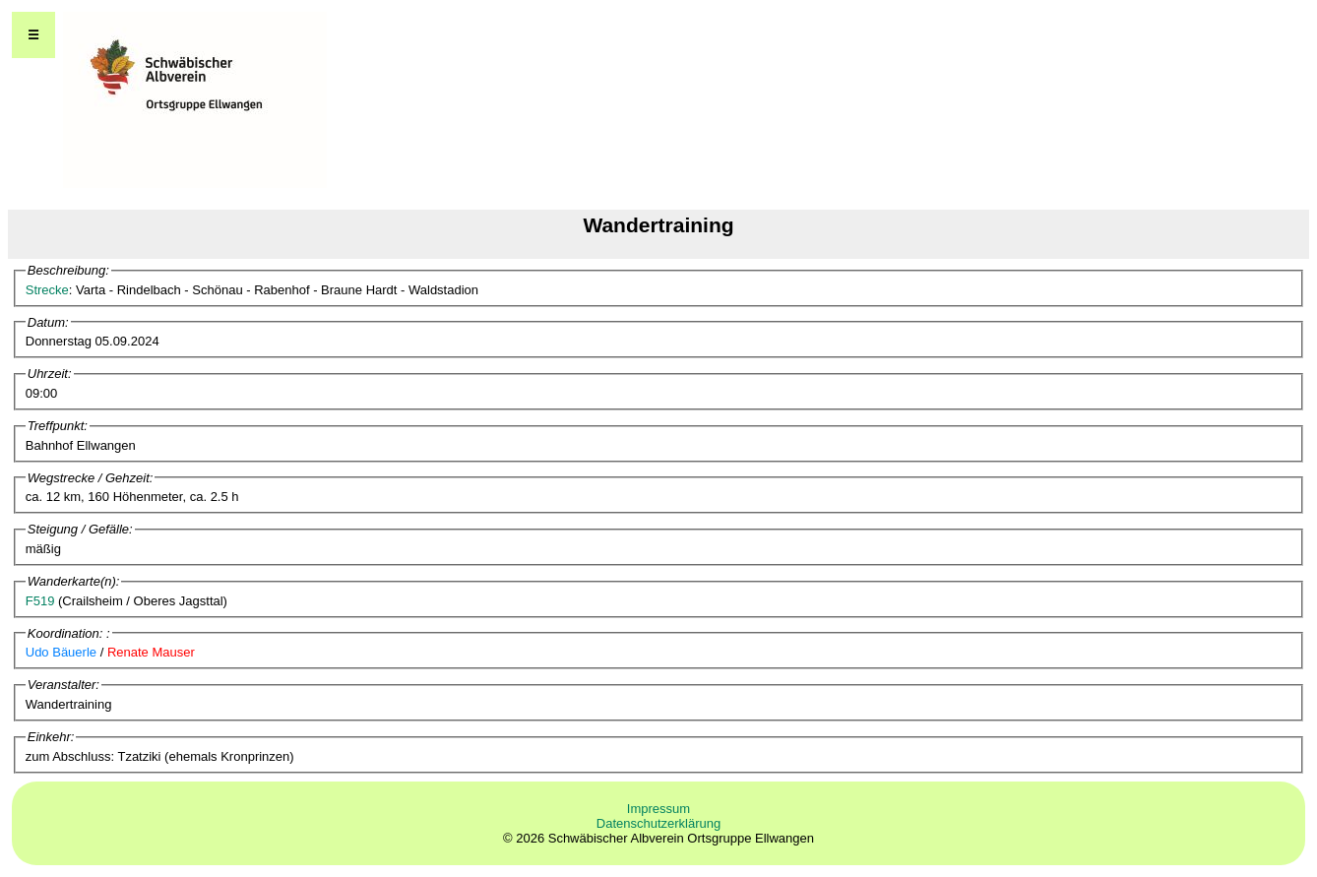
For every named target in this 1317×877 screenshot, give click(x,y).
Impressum (658, 808)
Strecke (47, 289)
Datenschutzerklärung (658, 823)
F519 (40, 601)
